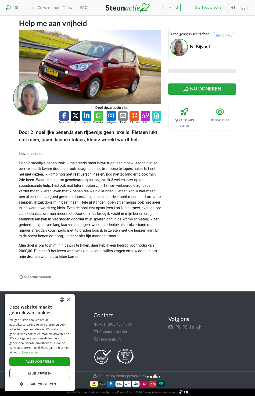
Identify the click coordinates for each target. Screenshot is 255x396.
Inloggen (240, 8)
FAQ (84, 8)
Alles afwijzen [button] (40, 373)
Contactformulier (110, 332)
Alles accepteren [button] (40, 362)
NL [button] (165, 8)
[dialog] (40, 342)
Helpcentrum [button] (107, 339)
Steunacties (24, 8)
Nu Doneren (202, 89)
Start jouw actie (208, 7)
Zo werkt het (48, 8)
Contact (224, 35)
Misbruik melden (35, 277)
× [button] (68, 299)
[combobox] (62, 299)
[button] (176, 7)
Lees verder (30, 352)
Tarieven (69, 8)
